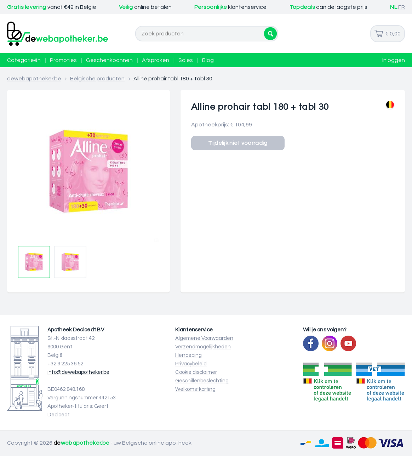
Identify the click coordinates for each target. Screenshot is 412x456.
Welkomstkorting (195, 389)
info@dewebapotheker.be (78, 372)
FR (401, 7)
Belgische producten (97, 78)
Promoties (63, 60)
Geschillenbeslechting (202, 380)
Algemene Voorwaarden (204, 338)
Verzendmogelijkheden (203, 346)
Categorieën (24, 60)
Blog (208, 60)
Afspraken (155, 60)
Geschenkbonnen (109, 60)
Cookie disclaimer (196, 372)
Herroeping (188, 355)
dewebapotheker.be (34, 78)
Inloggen (393, 60)
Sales (185, 60)
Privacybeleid (191, 363)
